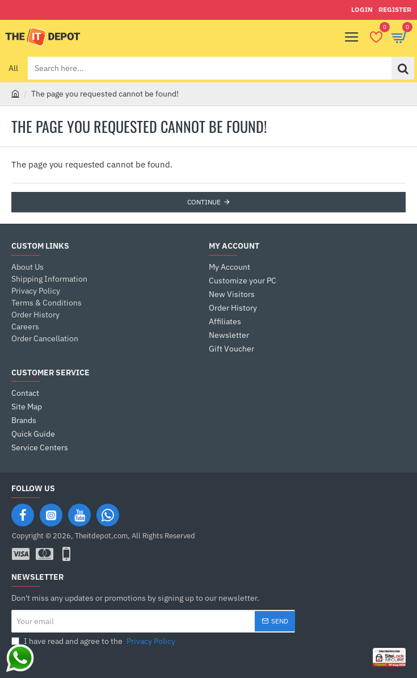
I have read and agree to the (94, 641)
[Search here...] (402, 68)
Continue (204, 202)
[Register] (395, 10)
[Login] (362, 10)
